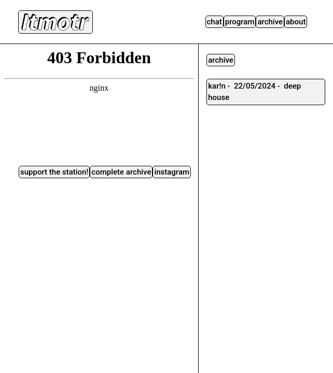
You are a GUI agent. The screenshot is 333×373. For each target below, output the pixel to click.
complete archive (121, 172)
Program (240, 21)
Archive (270, 21)
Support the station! (54, 172)
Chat (214, 21)
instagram (171, 172)
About (296, 21)
